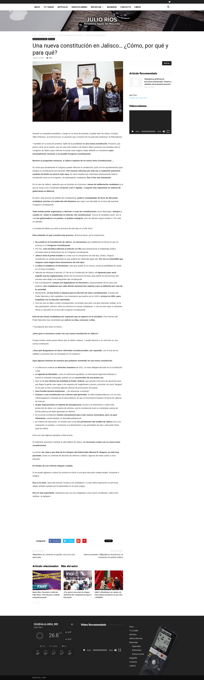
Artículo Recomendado (47, 35)
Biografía (112, 7)
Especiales (136, 646)
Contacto (125, 7)
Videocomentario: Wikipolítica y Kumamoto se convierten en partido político (103, 555)
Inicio (37, 7)
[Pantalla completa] (168, 131)
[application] (150, 122)
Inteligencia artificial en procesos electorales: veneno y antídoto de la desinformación (157, 81)
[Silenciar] (164, 131)
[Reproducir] (132, 131)
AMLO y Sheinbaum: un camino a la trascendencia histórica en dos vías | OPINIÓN (108, 594)
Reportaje (97, 7)
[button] (168, 7)
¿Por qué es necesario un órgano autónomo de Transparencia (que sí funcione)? (77, 594)
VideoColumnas (79, 7)
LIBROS (138, 7)
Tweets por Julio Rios (138, 98)
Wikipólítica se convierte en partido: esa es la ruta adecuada (54, 555)
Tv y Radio (49, 7)
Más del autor (69, 566)
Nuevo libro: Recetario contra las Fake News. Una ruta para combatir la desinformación (46, 594)
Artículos (63, 7)
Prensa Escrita (138, 654)
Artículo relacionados (46, 566)
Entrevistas (136, 650)
